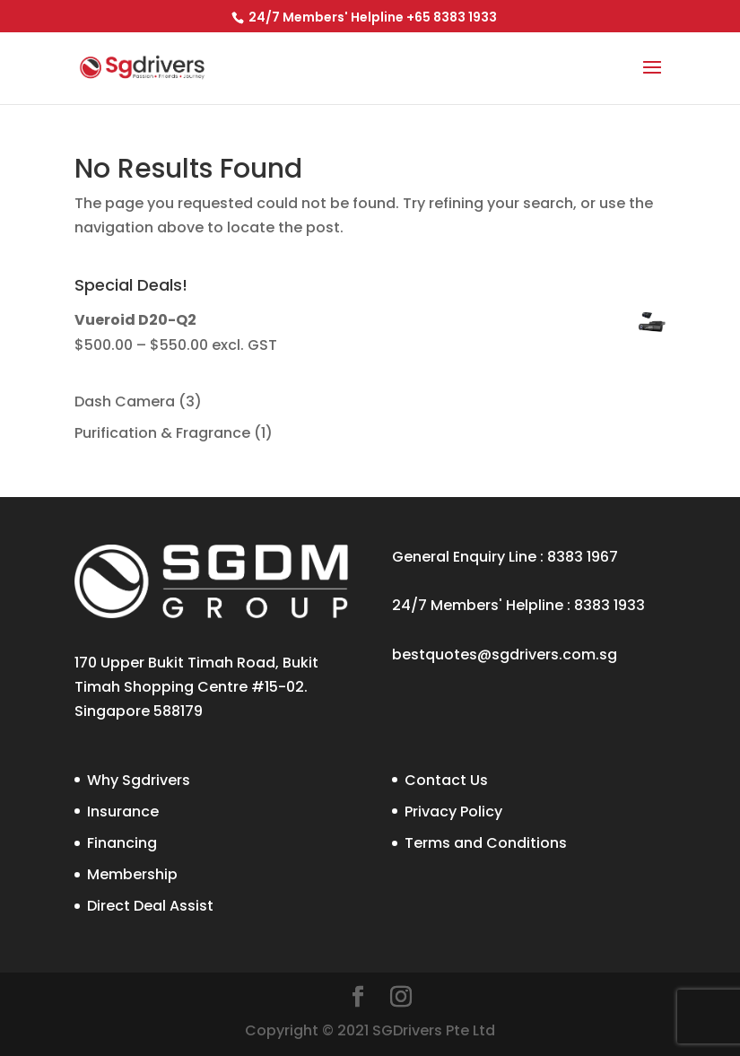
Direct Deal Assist (150, 905)
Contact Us (446, 780)
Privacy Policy (453, 811)
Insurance (123, 811)
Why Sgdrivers (138, 780)
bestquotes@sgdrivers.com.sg (504, 654)
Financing (122, 843)
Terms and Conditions (486, 843)
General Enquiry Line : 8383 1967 (505, 556)
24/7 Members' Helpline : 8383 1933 (518, 605)
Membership (132, 874)
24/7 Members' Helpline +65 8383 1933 (371, 17)
